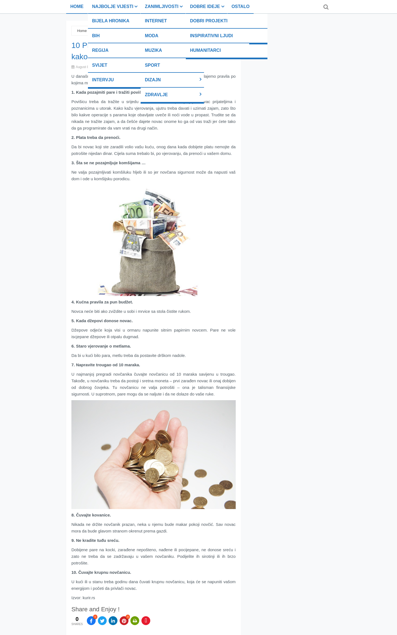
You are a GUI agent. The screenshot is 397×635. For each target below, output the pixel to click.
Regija (100, 50)
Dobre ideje (205, 6)
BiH (96, 35)
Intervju (103, 79)
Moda (151, 35)
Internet (156, 20)
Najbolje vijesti (112, 6)
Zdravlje (156, 94)
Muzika (153, 50)
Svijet (99, 65)
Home (77, 6)
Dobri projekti (208, 20)
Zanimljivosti (161, 6)
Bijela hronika (110, 20)
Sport (152, 65)
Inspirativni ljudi (211, 35)
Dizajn (153, 79)
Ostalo (241, 6)
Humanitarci (205, 50)
